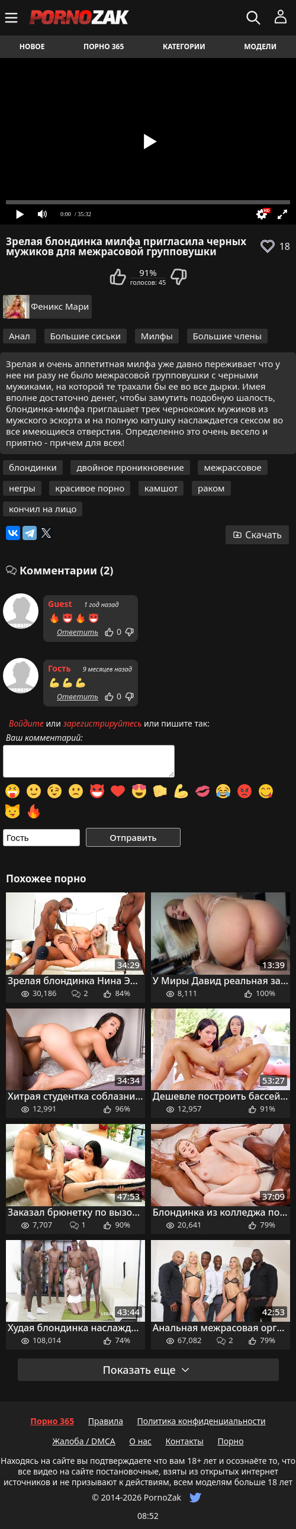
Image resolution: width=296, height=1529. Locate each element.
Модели (260, 46)
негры (22, 488)
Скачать (257, 534)
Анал (19, 336)
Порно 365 (103, 46)
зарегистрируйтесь (102, 723)
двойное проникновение (130, 467)
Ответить (77, 632)
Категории (184, 46)
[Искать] (255, 17)
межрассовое (232, 467)
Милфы (157, 336)
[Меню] (12, 17)
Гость (59, 668)
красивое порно (89, 488)
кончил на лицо (42, 509)
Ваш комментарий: (44, 738)
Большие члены (227, 336)
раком (211, 488)
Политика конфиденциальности (201, 1421)
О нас (140, 1441)
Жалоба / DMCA (84, 1441)
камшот (161, 488)
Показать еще (146, 1370)
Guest (60, 603)
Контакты (185, 1441)
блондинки (33, 467)
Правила (105, 1421)
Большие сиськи (85, 336)
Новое (32, 46)
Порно (230, 1441)
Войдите (26, 723)
